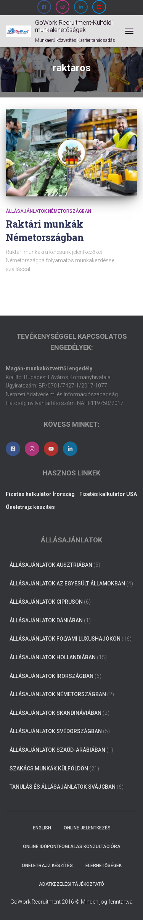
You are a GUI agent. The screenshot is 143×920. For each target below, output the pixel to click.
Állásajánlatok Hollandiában (53, 657)
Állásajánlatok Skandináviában (55, 713)
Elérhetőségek (103, 865)
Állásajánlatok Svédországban (56, 731)
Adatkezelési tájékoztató (71, 884)
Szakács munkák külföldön (49, 768)
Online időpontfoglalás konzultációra (72, 846)
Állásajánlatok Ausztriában (51, 565)
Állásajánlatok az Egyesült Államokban (67, 583)
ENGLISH (42, 828)
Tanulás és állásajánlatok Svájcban (63, 787)
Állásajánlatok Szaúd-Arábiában (57, 750)
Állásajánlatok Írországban (51, 676)
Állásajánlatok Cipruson (46, 602)
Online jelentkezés (87, 828)
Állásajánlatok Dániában (46, 620)
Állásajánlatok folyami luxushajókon (65, 639)
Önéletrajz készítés (47, 865)
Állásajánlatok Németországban (48, 211)
